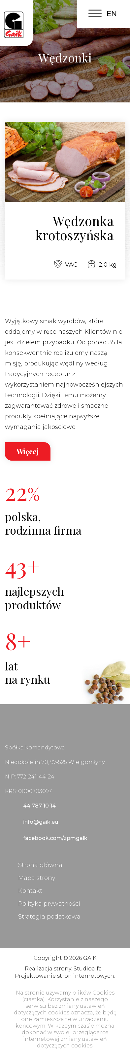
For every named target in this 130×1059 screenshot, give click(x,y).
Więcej (27, 451)
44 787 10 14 (39, 806)
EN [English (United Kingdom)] (112, 13)
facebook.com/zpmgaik (55, 838)
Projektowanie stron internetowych (64, 976)
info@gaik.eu (40, 822)
